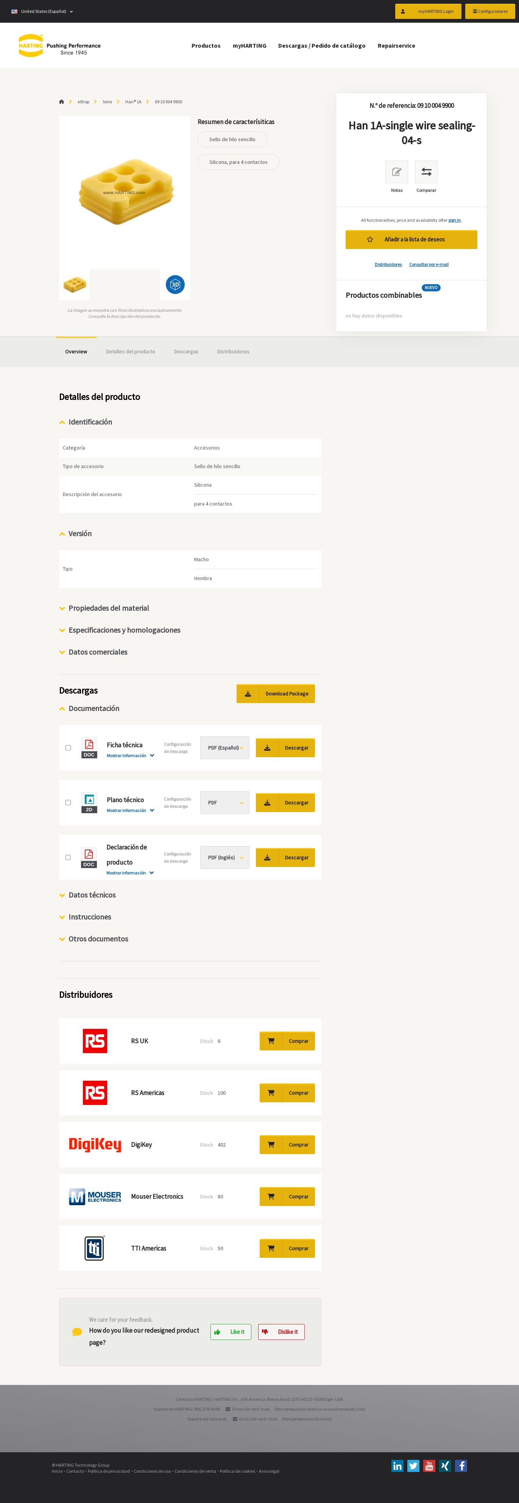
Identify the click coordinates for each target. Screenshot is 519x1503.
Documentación (94, 708)
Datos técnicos (92, 894)
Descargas (186, 351)
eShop (83, 101)
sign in (454, 220)
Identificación (90, 421)
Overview (76, 351)
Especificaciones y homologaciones (124, 630)
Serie (107, 101)
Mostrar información (126, 755)
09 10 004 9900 (168, 101)
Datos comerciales (98, 652)
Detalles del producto (130, 351)
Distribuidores (388, 264)
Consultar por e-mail (429, 264)
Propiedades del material (109, 608)
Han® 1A (133, 101)
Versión (80, 533)
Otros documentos (98, 938)
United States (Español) (38, 11)
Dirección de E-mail (251, 1409)
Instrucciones (90, 916)
